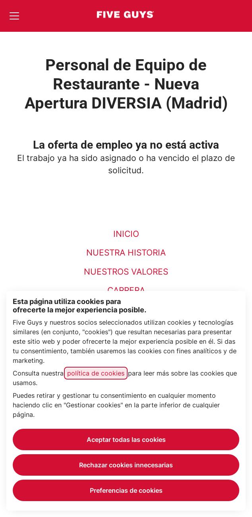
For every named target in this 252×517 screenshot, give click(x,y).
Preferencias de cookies (126, 490)
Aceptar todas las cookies (126, 439)
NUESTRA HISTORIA (126, 253)
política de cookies (95, 373)
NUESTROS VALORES (126, 272)
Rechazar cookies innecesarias (126, 465)
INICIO (126, 234)
